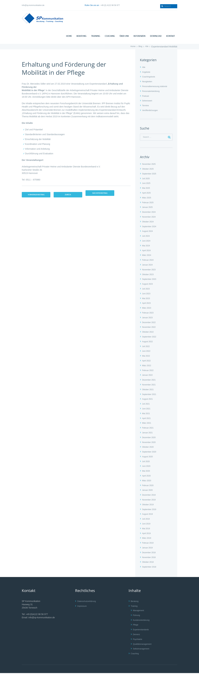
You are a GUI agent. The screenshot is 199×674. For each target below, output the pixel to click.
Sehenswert (148, 100)
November (150, 165)
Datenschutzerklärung (87, 602)
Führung (137, 616)
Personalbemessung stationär (156, 86)
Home (131, 46)
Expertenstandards (142, 630)
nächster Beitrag (104, 193)
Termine (146, 105)
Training (135, 607)
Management (139, 611)
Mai (146, 189)
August (148, 232)
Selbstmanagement (142, 649)
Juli (146, 179)
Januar (148, 208)
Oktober (148, 169)
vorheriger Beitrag (37, 197)
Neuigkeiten (148, 81)
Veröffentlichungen (151, 110)
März (147, 198)
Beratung (135, 602)
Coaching (135, 654)
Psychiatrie (138, 640)
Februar (148, 203)
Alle (146, 46)
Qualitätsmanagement (143, 645)
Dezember (150, 213)
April (147, 193)
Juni (147, 184)
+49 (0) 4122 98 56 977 (110, 5)
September (150, 174)
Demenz (137, 635)
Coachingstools (149, 76)
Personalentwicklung (152, 91)
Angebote (146, 72)
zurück (70, 195)
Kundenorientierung (142, 621)
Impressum (82, 607)
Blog (139, 46)
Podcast (146, 96)
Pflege (136, 625)
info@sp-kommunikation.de (33, 5)
